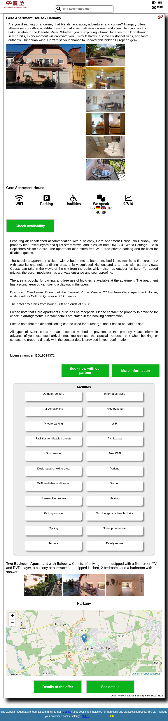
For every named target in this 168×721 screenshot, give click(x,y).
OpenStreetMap (152, 673)
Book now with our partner (85, 371)
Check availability (30, 226)
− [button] (12, 622)
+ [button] (12, 616)
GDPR (85, 716)
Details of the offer (57, 687)
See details (110, 687)
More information (135, 371)
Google (67, 711)
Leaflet (135, 673)
